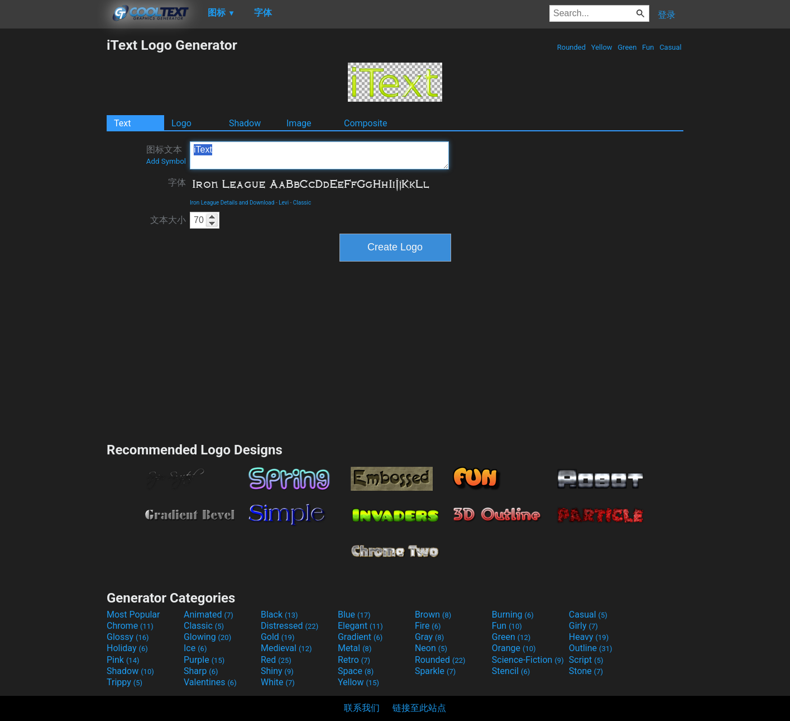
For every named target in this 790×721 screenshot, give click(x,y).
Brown (433, 614)
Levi (284, 203)
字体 (177, 182)
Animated (208, 614)
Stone (586, 671)
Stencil (511, 671)
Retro (354, 659)
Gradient (360, 637)
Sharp (201, 671)
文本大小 (168, 220)
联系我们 (362, 708)
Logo (181, 123)
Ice (195, 648)
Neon (431, 648)
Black (279, 614)
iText (319, 155)
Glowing (207, 637)
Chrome (130, 625)
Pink (123, 659)
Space (356, 671)
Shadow (245, 123)
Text (122, 123)
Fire (428, 625)
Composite (365, 123)
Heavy (589, 637)
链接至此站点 (419, 708)
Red (276, 659)
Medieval (286, 648)
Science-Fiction (528, 659)
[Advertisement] (53, 204)
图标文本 (166, 154)
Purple (204, 659)
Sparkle (435, 671)
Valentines (210, 682)
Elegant (360, 625)
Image (299, 123)
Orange (514, 648)
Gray (429, 637)
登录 (667, 15)
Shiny (277, 671)
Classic (302, 203)
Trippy (124, 682)
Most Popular (133, 614)
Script (586, 659)
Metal (355, 648)
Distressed (289, 625)
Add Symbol (166, 161)
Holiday (127, 648)
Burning (513, 614)
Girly (583, 625)
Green (627, 47)
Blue (354, 614)
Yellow (602, 47)
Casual (670, 47)
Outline (590, 648)
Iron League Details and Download (232, 203)
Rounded (572, 47)
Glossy (128, 637)
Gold (278, 637)
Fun (648, 47)
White (278, 682)
